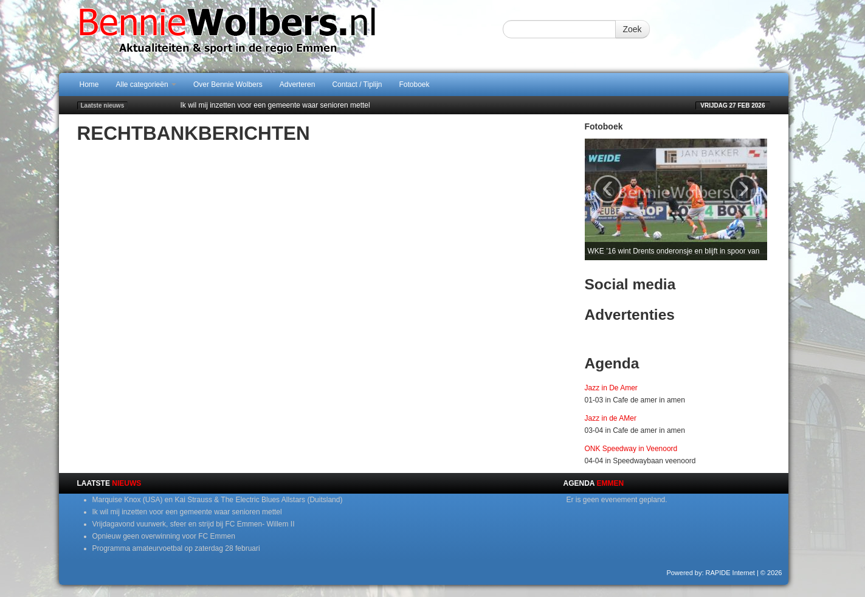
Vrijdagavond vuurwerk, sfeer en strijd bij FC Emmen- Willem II (193, 524)
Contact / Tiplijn (357, 84)
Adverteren (297, 84)
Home (89, 84)
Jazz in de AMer (610, 418)
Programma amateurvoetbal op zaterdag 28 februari (176, 548)
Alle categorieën (146, 84)
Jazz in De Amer (611, 388)
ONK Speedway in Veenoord (631, 448)
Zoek (632, 29)
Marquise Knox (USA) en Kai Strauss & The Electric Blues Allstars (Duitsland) (217, 499)
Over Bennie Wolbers (228, 84)
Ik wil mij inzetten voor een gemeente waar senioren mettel (275, 105)
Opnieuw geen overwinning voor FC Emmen (163, 536)
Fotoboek (414, 84)
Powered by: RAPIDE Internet (710, 572)
